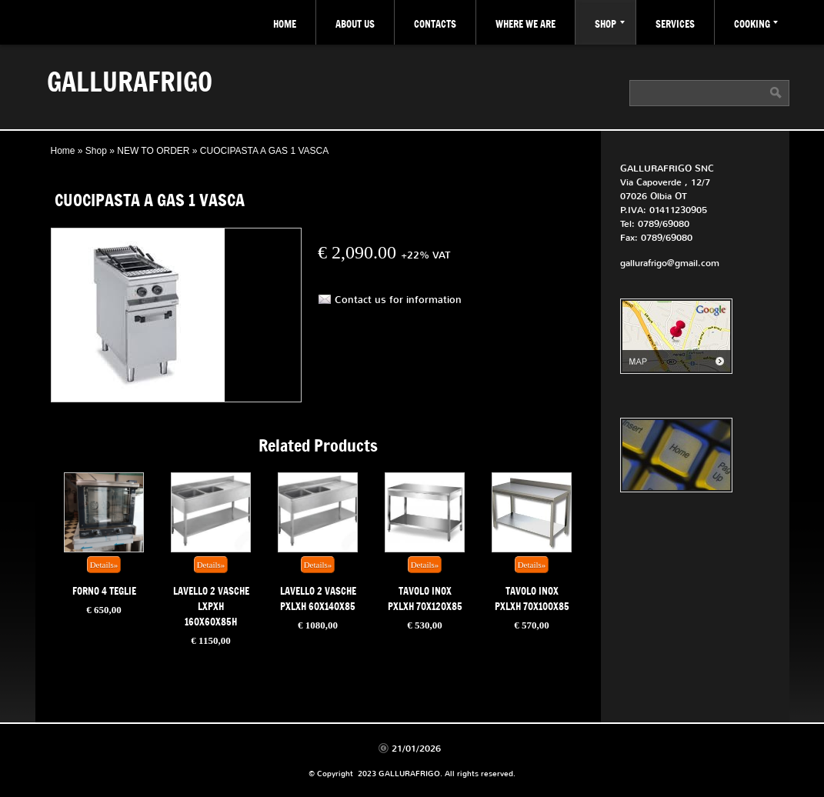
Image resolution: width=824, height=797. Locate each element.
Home (284, 24)
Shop (610, 24)
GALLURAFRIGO (129, 81)
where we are (525, 24)
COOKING (756, 24)
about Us (355, 24)
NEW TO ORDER (153, 150)
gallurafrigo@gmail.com (669, 263)
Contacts (435, 24)
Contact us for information (398, 299)
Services (675, 24)
